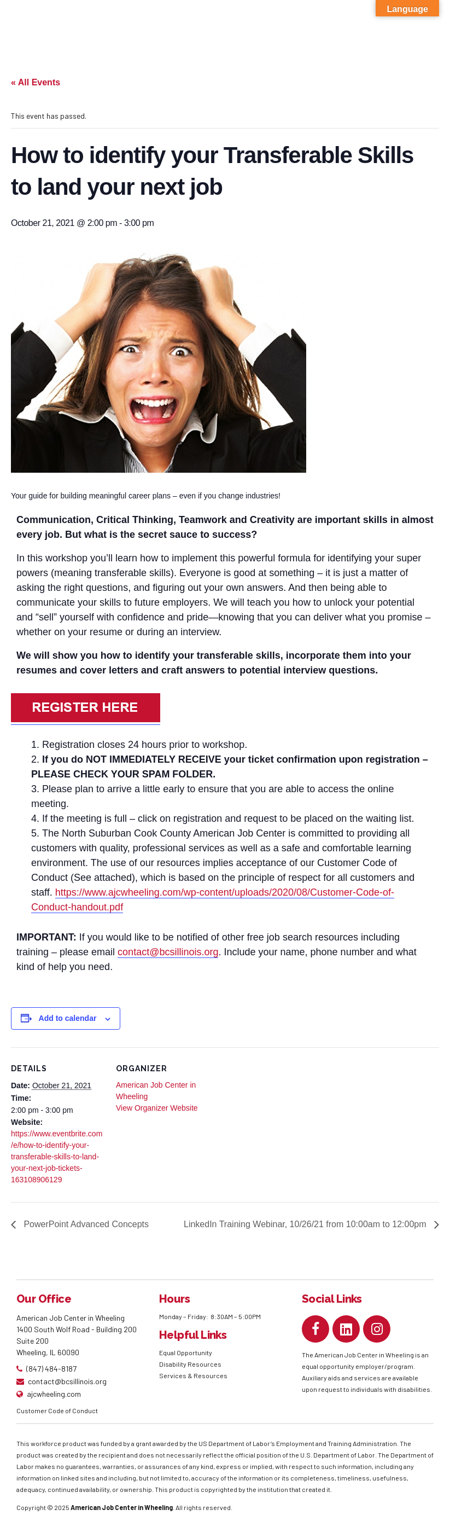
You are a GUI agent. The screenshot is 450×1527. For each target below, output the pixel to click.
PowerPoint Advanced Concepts (85, 1224)
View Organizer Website (157, 1108)
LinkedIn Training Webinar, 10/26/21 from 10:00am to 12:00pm (306, 1224)
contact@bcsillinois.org (168, 952)
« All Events (35, 82)
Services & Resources (193, 1375)
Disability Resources (190, 1364)
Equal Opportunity (186, 1352)
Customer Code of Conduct (57, 1410)
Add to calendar (68, 1018)
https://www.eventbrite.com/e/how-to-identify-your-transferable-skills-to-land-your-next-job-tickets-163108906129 (56, 1156)
